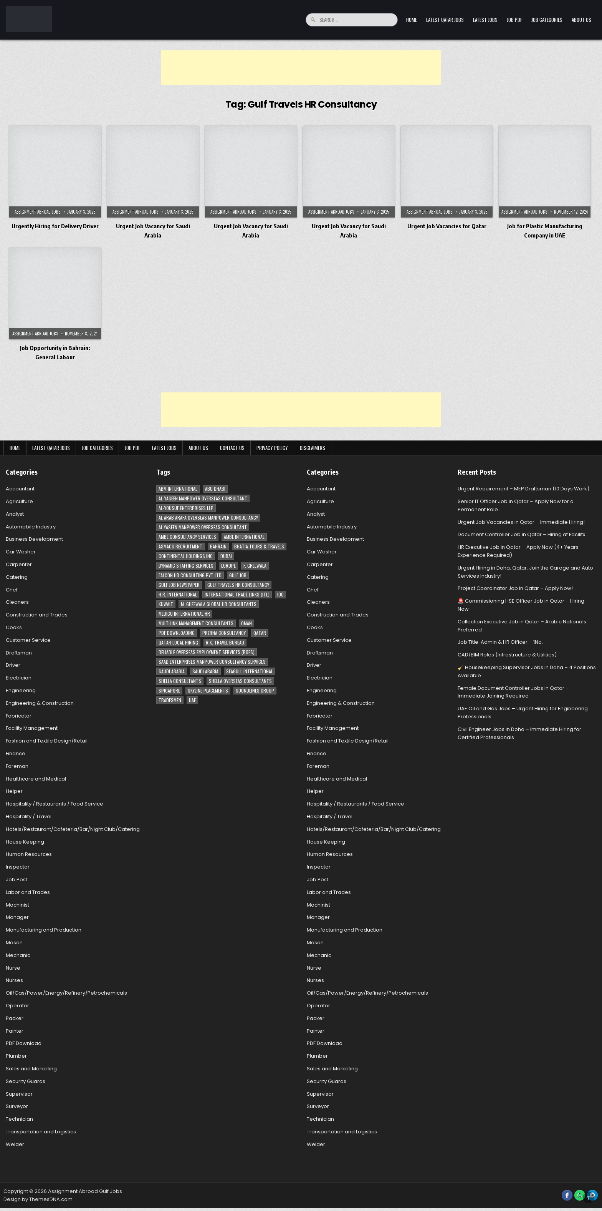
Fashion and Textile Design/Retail (47, 740)
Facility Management (32, 728)
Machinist (17, 905)
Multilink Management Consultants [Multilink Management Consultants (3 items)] (196, 623)
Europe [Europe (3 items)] (228, 565)
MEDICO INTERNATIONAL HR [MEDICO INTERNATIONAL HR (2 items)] (184, 613)
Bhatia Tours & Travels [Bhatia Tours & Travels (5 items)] (259, 546)
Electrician (18, 677)
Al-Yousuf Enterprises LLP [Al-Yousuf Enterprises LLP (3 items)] (186, 508)
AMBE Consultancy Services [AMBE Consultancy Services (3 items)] (187, 536)
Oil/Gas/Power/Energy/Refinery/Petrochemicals (66, 993)
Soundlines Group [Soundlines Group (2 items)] (255, 690)
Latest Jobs (485, 19)
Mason (14, 942)
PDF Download (23, 1043)
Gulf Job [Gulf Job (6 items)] (237, 575)
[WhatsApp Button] (579, 1195)
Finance (15, 753)
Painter (14, 1031)
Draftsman (19, 652)
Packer (14, 1018)
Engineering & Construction (40, 703)
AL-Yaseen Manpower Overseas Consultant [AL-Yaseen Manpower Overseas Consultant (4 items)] (203, 498)
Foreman (17, 766)
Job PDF (514, 19)
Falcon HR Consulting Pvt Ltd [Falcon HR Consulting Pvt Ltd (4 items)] (190, 575)
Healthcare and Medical (36, 778)
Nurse (13, 968)
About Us (581, 19)
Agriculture (19, 501)
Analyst (15, 514)
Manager (17, 917)
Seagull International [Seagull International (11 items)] (249, 671)
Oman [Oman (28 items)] (246, 623)
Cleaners (17, 602)
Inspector (18, 866)
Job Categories (546, 19)
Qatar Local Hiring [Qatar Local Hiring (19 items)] (178, 642)
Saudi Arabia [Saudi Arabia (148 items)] (172, 671)
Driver (13, 665)
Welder (15, 1144)
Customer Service (28, 640)
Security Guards (25, 1081)
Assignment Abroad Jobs (37, 212)
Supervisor (19, 1094)
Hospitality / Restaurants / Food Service (54, 803)
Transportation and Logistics (41, 1131)
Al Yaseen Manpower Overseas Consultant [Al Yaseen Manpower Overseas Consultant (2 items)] (203, 527)
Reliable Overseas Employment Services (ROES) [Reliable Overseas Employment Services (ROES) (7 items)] (207, 652)
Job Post (16, 879)
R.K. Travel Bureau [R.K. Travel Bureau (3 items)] (225, 642)
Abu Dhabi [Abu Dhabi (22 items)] (215, 488)
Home (411, 19)
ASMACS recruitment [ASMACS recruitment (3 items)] (180, 546)
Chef (12, 589)
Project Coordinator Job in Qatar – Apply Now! (515, 588)
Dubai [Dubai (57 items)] (226, 556)
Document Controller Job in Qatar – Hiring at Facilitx (521, 534)
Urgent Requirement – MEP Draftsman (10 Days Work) (523, 488)
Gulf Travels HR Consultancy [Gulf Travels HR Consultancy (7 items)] (238, 584)
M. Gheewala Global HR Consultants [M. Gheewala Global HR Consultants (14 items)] (218, 604)
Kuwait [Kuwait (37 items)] (166, 604)
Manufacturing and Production (43, 930)
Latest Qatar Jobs (445, 19)
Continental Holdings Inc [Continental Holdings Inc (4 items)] (186, 556)
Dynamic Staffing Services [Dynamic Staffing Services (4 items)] (186, 565)
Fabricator (18, 715)
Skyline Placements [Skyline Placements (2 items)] (208, 690)
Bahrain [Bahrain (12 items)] (218, 546)
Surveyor (17, 1106)
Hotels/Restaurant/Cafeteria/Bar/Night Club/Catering (73, 829)
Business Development (34, 539)
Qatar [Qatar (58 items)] (259, 633)
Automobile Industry (31, 526)
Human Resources (29, 854)
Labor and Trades (28, 892)
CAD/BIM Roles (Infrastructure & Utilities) (507, 654)
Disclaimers (312, 448)
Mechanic (18, 955)
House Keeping (25, 842)
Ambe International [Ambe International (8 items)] (244, 536)
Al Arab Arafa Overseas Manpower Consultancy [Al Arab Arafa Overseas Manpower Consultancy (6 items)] (208, 517)
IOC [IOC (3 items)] (280, 594)
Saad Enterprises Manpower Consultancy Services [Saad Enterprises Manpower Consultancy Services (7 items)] (212, 661)
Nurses (14, 980)
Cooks (14, 627)
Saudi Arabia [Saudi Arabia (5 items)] (205, 671)
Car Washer (21, 551)
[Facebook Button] (567, 1195)
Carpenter (19, 564)
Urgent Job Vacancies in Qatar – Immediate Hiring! (521, 522)
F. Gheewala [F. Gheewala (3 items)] (254, 565)
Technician (19, 1119)
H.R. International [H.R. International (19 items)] (178, 594)
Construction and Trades (37, 614)
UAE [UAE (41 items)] (192, 700)
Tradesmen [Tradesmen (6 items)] (170, 700)
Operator (17, 1005)
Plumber (16, 1056)
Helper (14, 791)
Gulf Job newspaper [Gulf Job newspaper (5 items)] (179, 584)
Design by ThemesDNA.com (38, 1199)
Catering (17, 577)
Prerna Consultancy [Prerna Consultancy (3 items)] (224, 633)
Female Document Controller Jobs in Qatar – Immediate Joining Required (513, 692)
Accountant (20, 488)
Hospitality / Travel (28, 816)
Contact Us (232, 448)
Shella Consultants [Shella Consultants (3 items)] (180, 681)
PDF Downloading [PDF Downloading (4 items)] (177, 633)
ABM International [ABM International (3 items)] (178, 488)
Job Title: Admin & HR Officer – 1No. (500, 642)
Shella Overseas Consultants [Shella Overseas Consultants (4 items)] (240, 681)
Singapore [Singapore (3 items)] (169, 690)
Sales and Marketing (31, 1068)
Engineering (21, 690)
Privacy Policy (272, 448)
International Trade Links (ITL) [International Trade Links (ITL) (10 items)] (237, 594)
